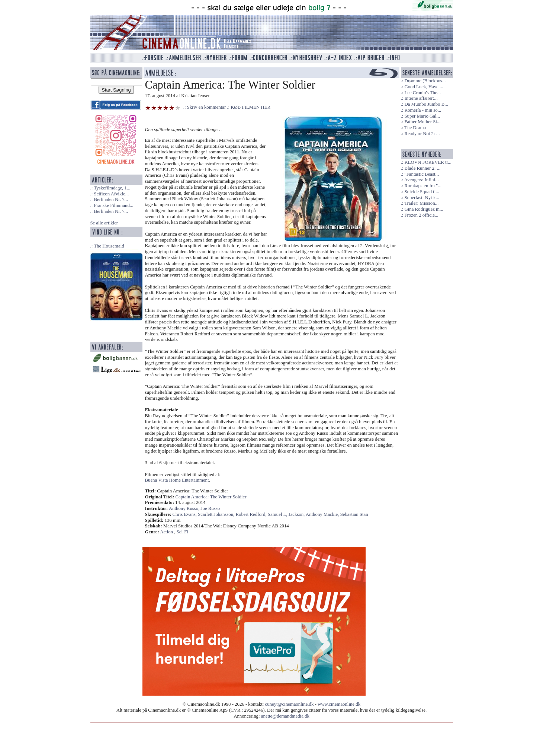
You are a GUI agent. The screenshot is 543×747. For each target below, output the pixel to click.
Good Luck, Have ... (423, 86)
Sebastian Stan (354, 514)
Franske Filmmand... (113, 205)
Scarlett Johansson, (216, 514)
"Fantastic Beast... (421, 174)
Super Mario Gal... (422, 116)
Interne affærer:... (420, 98)
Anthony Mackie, (323, 514)
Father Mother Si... (422, 121)
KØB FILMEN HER (250, 107)
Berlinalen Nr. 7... (111, 199)
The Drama (415, 127)
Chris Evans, (185, 514)
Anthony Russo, (185, 508)
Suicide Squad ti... (421, 191)
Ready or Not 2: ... (422, 133)
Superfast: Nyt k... (421, 197)
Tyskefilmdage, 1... (112, 188)
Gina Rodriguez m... (423, 209)
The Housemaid (109, 246)
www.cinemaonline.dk (339, 704)
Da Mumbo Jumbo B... (426, 104)
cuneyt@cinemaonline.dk (289, 704)
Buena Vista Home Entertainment (177, 480)
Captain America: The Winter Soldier (211, 496)
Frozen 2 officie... (421, 215)
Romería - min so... (422, 110)
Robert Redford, (251, 514)
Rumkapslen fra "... (422, 185)
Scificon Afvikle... (111, 194)
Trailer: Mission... (421, 203)
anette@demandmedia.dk (285, 716)
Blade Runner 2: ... (422, 168)
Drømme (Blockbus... (425, 80)
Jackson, (297, 514)
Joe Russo (210, 508)
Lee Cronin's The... (422, 92)
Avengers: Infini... (421, 179)
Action (166, 531)
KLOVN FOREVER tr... (427, 162)
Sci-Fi (182, 531)
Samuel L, (278, 514)
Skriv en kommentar (206, 107)
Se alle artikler (104, 223)
